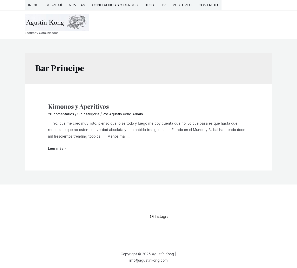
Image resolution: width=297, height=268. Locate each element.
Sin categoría (88, 114)
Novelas (77, 5)
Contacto (208, 5)
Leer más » (57, 148)
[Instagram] (160, 216)
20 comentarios (61, 114)
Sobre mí (54, 5)
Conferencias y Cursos (115, 5)
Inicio (33, 5)
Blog (149, 5)
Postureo (182, 5)
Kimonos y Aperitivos (78, 106)
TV (163, 5)
